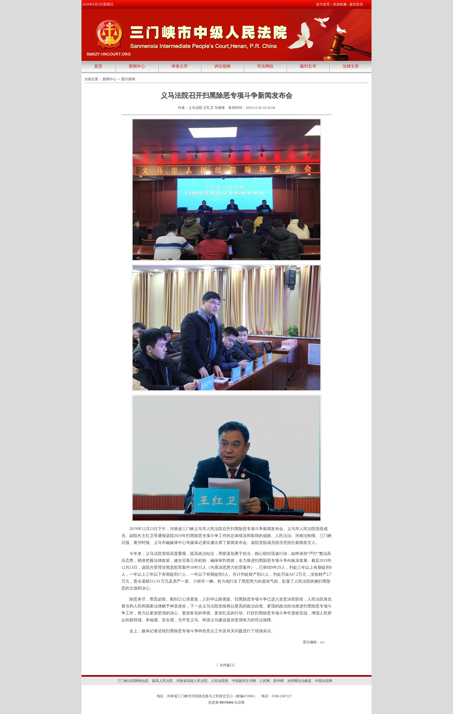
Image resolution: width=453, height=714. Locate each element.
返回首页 (356, 4)
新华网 (278, 681)
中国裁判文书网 (244, 681)
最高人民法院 (162, 681)
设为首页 (323, 4)
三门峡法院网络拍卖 (132, 681)
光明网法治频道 (299, 681)
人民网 (264, 681)
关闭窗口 (226, 665)
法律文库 (351, 66)
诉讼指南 (222, 66)
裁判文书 (308, 66)
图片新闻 (128, 79)
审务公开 (180, 66)
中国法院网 (323, 681)
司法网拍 (265, 66)
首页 (98, 66)
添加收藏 (340, 4)
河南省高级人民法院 (191, 681)
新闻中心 (137, 66)
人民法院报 (219, 681)
